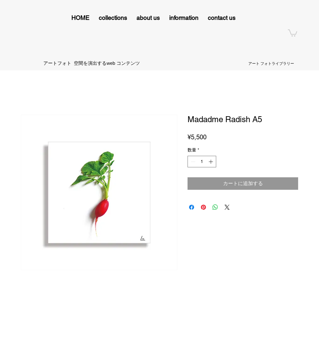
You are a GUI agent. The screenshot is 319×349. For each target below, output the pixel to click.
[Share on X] (227, 207)
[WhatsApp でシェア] (215, 207)
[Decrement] (192, 161)
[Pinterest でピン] (203, 207)
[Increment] (211, 161)
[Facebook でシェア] (191, 207)
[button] (113, 18)
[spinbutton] (201, 161)
